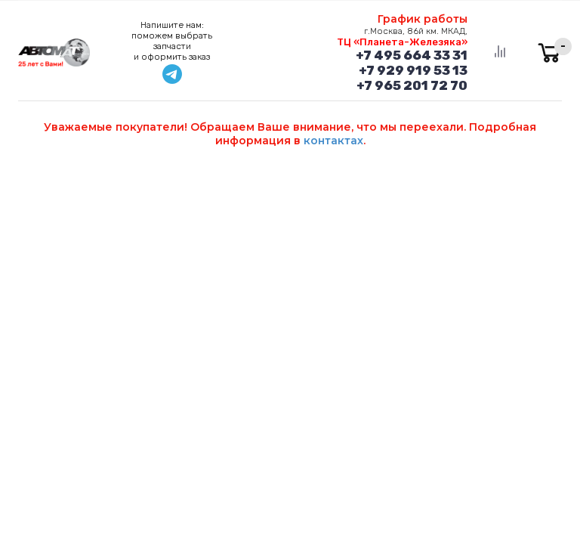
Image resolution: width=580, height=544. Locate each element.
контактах (333, 140)
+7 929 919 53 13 (413, 70)
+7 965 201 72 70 (411, 85)
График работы (422, 19)
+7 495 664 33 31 (411, 55)
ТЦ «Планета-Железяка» (402, 42)
